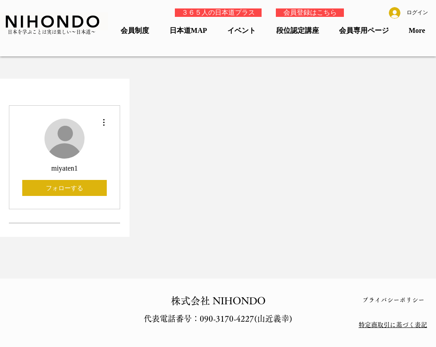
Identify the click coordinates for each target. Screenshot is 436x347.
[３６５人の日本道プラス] (218, 12)
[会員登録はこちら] (309, 12)
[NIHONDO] (54, 21)
